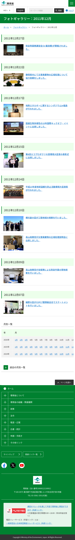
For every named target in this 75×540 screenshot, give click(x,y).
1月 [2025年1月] (16, 347)
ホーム (6, 27)
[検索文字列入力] (41, 10)
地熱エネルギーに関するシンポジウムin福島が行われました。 (46, 107)
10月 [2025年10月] (61, 347)
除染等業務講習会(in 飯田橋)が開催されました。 (46, 47)
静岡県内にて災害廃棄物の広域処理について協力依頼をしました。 (47, 76)
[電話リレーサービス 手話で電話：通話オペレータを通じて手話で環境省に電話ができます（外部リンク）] (16, 511)
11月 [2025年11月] (67, 347)
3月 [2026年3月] (26, 340)
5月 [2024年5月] (36, 354)
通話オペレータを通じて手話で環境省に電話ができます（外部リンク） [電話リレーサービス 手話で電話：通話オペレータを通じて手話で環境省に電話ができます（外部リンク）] (47, 508)
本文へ (5, 10)
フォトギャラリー (20, 27)
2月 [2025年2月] (21, 347)
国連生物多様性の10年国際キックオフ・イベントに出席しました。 (47, 125)
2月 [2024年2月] (21, 354)
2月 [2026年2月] (21, 340)
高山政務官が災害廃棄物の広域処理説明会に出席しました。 (47, 239)
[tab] (6, 367)
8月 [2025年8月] (51, 347)
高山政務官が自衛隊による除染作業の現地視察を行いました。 (47, 271)
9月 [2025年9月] (56, 347)
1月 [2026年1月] (16, 340)
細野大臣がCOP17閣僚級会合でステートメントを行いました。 (47, 304)
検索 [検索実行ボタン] (60, 10)
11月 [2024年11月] (67, 354)
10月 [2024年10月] (61, 354)
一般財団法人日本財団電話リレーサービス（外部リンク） (29, 523)
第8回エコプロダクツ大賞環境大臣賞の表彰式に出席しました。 (47, 156)
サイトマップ (9, 454)
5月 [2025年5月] (36, 347)
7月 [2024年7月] (46, 354)
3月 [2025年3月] (26, 347)
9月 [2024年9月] (56, 354)
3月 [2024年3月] (26, 354)
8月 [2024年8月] (51, 354)
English (20, 10)
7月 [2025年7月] (46, 347)
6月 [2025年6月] (41, 347)
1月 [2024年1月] (16, 354)
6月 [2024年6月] (41, 354)
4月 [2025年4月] (31, 347)
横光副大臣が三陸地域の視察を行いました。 (45, 219)
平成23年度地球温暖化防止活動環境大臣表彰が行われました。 (47, 188)
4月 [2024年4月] (31, 354)
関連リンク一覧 (31, 454)
